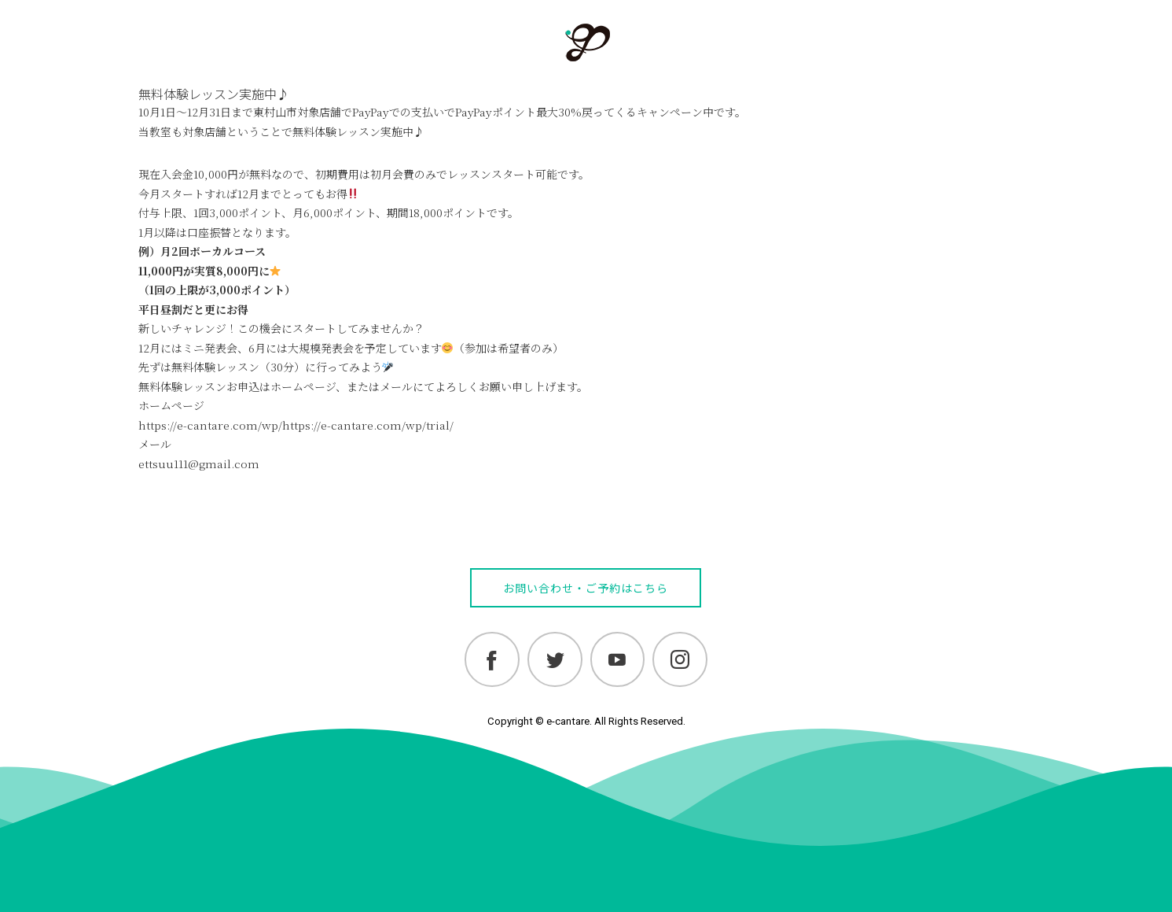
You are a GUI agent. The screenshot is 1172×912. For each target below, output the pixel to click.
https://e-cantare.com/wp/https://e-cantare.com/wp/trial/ (296, 425)
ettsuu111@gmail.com (198, 463)
